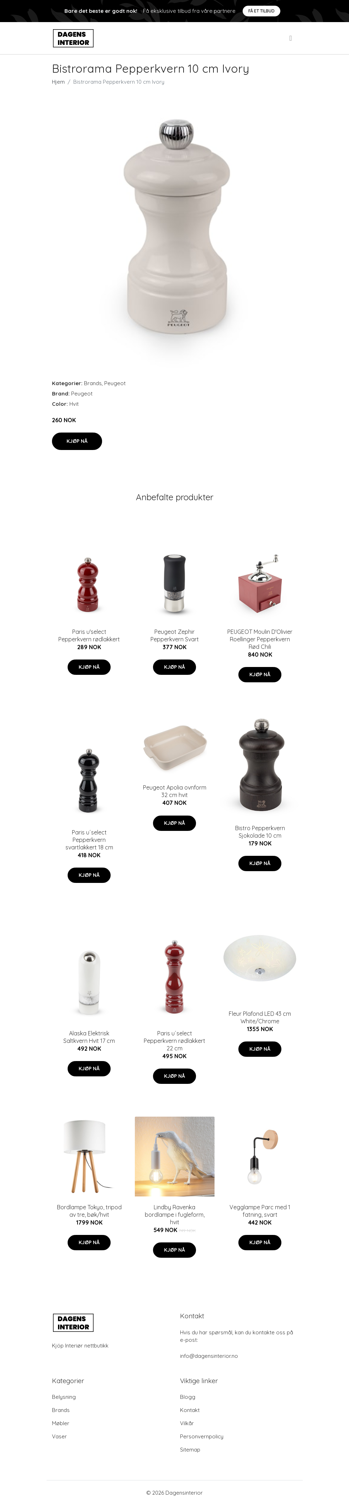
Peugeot (115, 383)
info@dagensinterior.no (209, 1356)
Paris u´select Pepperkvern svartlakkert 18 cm (89, 840)
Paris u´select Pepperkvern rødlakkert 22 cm (174, 1041)
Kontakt (190, 1410)
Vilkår (187, 1423)
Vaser (59, 1436)
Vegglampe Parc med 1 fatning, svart (259, 1211)
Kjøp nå (77, 441)
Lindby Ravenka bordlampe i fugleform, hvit (175, 1215)
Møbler (60, 1423)
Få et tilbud (261, 11)
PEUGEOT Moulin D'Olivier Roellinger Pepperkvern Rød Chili (259, 639)
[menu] (291, 38)
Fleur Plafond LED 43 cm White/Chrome (260, 1017)
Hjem (58, 81)
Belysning (64, 1396)
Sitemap (190, 1449)
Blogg (187, 1396)
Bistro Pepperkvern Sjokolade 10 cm (260, 831)
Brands (93, 383)
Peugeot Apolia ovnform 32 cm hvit (174, 791)
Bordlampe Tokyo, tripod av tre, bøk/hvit (89, 1211)
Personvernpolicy (201, 1436)
